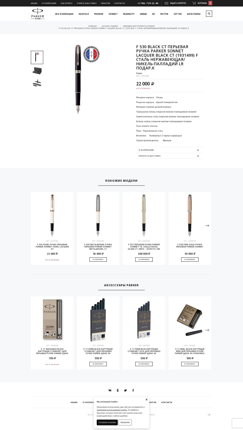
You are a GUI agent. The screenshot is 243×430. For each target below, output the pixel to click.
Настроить (125, 422)
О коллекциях (49, 3)
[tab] (169, 150)
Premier (98, 14)
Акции (34, 3)
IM (153, 14)
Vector (164, 14)
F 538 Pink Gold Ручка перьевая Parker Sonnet (189, 245)
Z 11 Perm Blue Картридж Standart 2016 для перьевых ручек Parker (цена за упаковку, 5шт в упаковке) (144, 351)
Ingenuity (129, 14)
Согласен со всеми (107, 422)
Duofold (84, 14)
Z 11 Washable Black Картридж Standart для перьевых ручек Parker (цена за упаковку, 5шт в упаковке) (52, 351)
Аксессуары (193, 14)
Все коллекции (64, 14)
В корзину (98, 259)
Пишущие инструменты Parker (139, 26)
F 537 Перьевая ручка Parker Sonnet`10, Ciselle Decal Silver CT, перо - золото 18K (144, 246)
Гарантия (105, 3)
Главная (92, 26)
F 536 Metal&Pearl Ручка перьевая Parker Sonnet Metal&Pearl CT (98, 246)
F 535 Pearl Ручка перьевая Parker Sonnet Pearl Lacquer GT (52, 246)
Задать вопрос (178, 3)
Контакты (119, 3)
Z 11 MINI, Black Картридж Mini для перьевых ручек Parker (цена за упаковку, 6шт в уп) (190, 351)
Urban (143, 14)
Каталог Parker (110, 26)
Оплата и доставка (86, 3)
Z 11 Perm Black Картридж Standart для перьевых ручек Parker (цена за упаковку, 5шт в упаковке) (98, 351)
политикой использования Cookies (112, 410)
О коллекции (169, 150)
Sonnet (113, 14)
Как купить (66, 3)
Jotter (178, 14)
